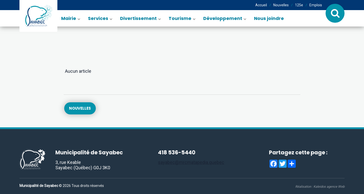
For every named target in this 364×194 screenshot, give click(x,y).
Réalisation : (320, 186)
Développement (222, 18)
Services (98, 18)
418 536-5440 (176, 152)
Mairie (68, 18)
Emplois (315, 5)
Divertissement (138, 18)
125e (299, 5)
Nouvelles (281, 5)
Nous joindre (269, 18)
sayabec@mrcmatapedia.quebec (191, 162)
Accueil (261, 5)
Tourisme (180, 18)
